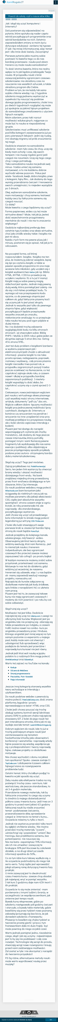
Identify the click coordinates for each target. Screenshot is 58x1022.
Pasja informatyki (19, 682)
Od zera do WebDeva (22, 673)
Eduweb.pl (34, 662)
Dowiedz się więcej (26, 1019)
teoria (8, 19)
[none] (56, 2)
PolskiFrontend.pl (40, 466)
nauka (14, 19)
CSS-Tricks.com (39, 520)
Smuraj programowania (23, 676)
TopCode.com (12, 769)
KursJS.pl (36, 531)
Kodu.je (14, 670)
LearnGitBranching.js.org (26, 730)
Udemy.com (37, 615)
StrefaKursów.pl (13, 662)
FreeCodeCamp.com (33, 702)
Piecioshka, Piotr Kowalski (25, 679)
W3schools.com (13, 490)
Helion (33, 272)
